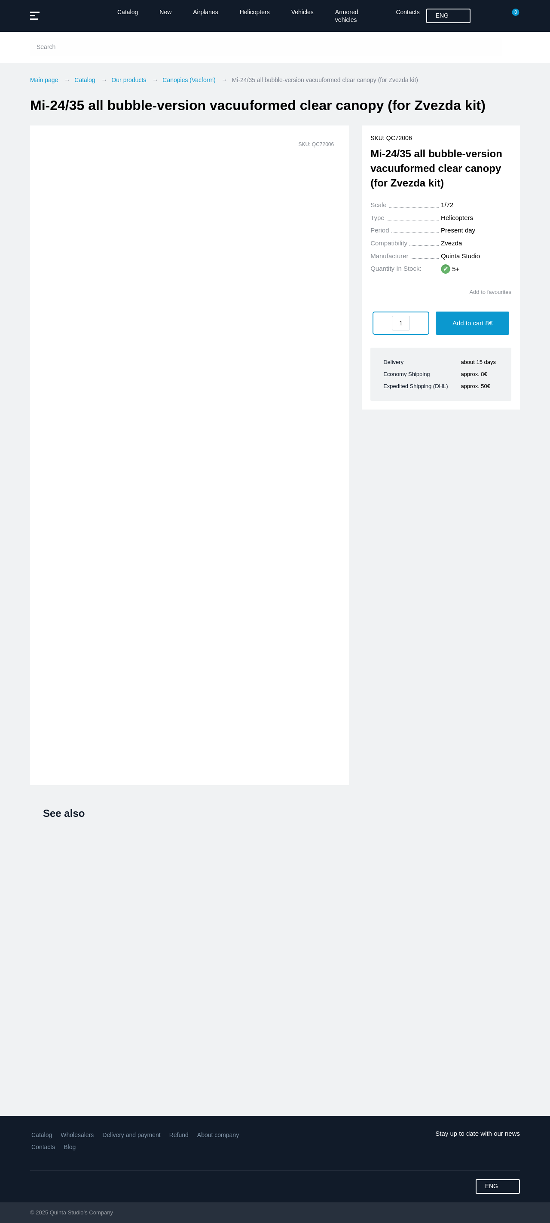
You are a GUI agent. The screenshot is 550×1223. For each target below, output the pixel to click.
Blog (70, 1147)
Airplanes (205, 12)
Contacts (407, 12)
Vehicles (302, 12)
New (165, 12)
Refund (179, 1134)
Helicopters (255, 12)
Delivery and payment (131, 1134)
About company (218, 1134)
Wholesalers (77, 1134)
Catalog (127, 12)
